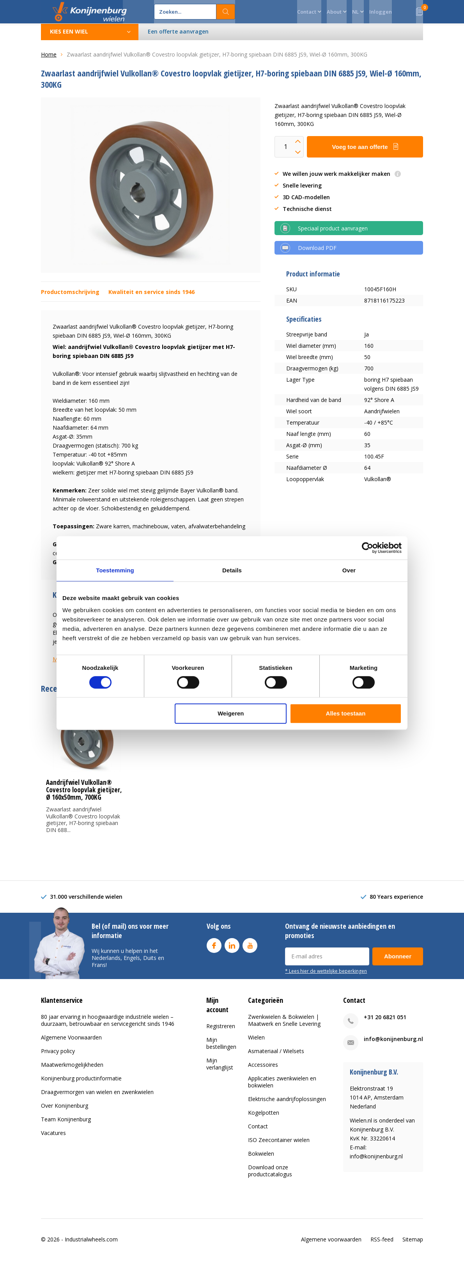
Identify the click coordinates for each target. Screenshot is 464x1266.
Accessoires (263, 1070)
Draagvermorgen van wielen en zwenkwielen (97, 1097)
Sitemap (412, 1245)
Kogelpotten (263, 1118)
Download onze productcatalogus (270, 1176)
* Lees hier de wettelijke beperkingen (326, 977)
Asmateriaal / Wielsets (276, 1057)
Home (49, 60)
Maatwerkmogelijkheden (72, 1070)
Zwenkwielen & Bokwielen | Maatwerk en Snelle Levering (284, 1026)
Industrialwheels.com (91, 1245)
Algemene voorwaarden (331, 1245)
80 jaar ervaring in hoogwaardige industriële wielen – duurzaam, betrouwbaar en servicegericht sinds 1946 (107, 1026)
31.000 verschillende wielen (86, 902)
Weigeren (231, 713)
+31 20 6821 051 (385, 1023)
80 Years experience (396, 902)
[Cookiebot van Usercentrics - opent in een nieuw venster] (367, 548)
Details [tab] (232, 570)
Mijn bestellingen (221, 1049)
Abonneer (397, 962)
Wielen (256, 1043)
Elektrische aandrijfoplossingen (287, 1104)
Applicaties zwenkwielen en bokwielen (282, 1087)
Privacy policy (58, 1057)
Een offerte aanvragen (178, 37)
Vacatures (53, 1138)
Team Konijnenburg (66, 1125)
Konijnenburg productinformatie (81, 1084)
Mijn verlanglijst (219, 1069)
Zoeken (225, 11)
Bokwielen (261, 1159)
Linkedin (232, 949)
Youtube (250, 949)
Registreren (220, 1032)
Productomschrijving (70, 297)
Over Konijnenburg (64, 1111)
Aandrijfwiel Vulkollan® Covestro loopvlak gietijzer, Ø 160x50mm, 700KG (84, 795)
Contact (258, 1132)
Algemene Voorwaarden (71, 1043)
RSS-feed (381, 1245)
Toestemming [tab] (115, 570)
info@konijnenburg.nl (393, 1044)
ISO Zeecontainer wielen (279, 1145)
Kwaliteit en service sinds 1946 (151, 297)
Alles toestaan (346, 713)
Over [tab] (349, 570)
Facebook (214, 949)
